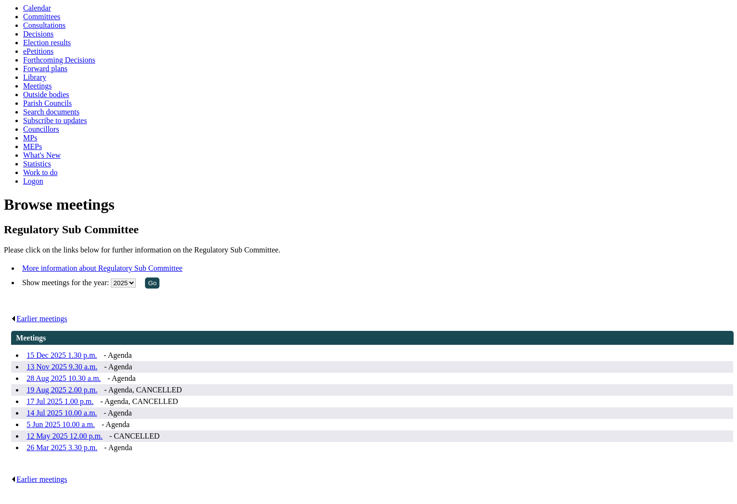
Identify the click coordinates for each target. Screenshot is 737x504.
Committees (41, 17)
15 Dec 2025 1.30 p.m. (61, 355)
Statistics (37, 164)
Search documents (51, 112)
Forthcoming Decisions (59, 60)
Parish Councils (47, 103)
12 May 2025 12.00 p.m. (64, 436)
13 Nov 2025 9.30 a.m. (61, 367)
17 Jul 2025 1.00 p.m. (59, 401)
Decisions (38, 34)
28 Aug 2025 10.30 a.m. (63, 378)
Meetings (37, 86)
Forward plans (45, 68)
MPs (30, 138)
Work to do (40, 172)
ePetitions (38, 51)
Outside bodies (46, 94)
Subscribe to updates (55, 120)
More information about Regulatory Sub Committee (102, 268)
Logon (33, 181)
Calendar (37, 8)
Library (34, 77)
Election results (47, 42)
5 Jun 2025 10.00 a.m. (60, 424)
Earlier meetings (39, 319)
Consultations (44, 25)
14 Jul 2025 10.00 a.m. (61, 413)
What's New (42, 155)
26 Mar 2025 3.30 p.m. (61, 447)
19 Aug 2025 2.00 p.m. (61, 390)
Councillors (41, 129)
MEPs (32, 146)
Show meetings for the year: (66, 282)
